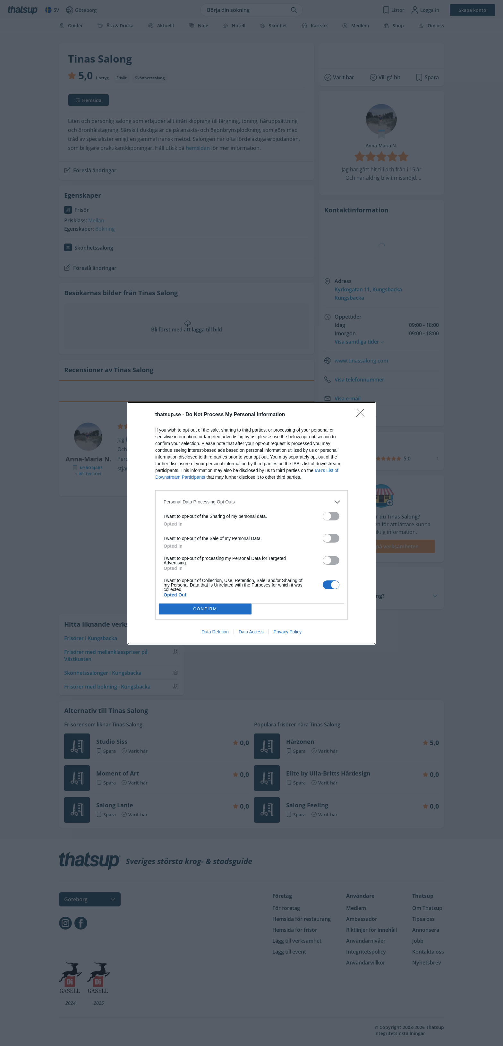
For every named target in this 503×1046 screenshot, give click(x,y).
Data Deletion (215, 631)
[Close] (362, 415)
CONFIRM (205, 608)
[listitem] (251, 502)
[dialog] (251, 523)
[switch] (331, 516)
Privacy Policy (288, 631)
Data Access (251, 631)
